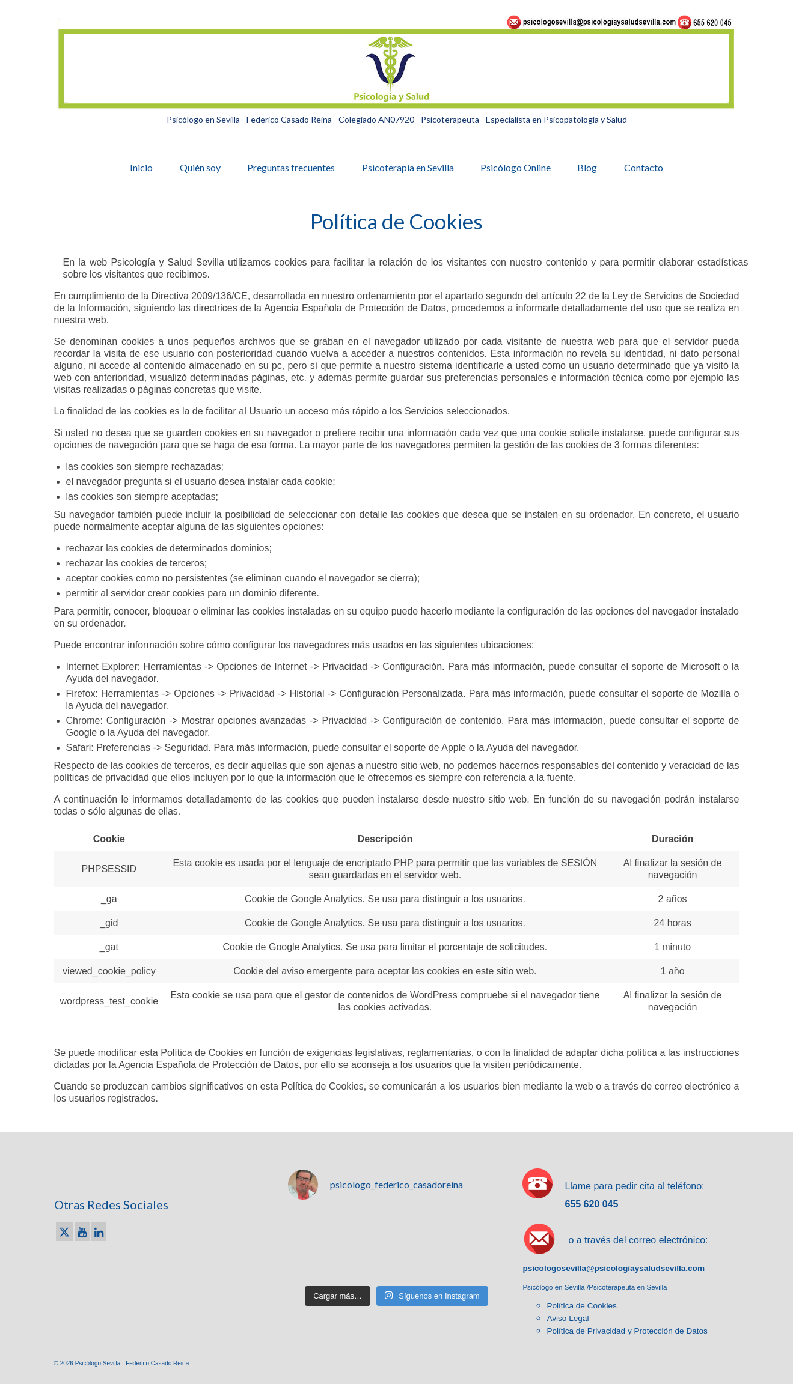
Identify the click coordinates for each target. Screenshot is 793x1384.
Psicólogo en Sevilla (554, 1287)
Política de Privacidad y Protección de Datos (627, 1330)
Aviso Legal (568, 1318)
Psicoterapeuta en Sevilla (628, 1287)
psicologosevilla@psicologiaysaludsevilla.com (613, 1268)
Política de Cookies (581, 1305)
